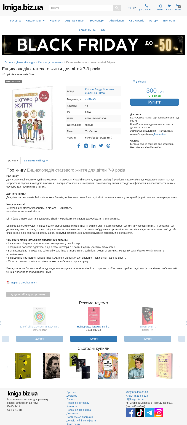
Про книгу (12, 160)
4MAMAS (90, 99)
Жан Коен (108, 89)
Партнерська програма (79, 417)
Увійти (160, 7)
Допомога (72, 413)
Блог (103, 29)
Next (179, 366)
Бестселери (96, 20)
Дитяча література (25, 62)
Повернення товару (77, 402)
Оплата (70, 399)
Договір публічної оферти (81, 420)
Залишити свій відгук (36, 160)
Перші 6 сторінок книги (24, 282)
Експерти (169, 20)
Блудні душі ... (148, 326)
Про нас (71, 392)
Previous (8, 366)
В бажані (139, 81)
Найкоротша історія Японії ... (93, 326)
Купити (154, 102)
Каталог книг (35, 20)
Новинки (54, 20)
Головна (15, 20)
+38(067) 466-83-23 (137, 392)
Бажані (169, 7)
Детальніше (159, 134)
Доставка (71, 395)
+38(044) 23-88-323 (137, 395)
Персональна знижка (78, 409)
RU (129, 8)
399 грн (93, 338)
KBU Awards (136, 20)
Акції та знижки (74, 20)
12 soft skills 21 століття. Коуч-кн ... (40, 326)
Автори (153, 20)
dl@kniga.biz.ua (135, 399)
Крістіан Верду (93, 89)
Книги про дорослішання (50, 62)
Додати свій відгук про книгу (28, 294)
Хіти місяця (116, 20)
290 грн (39, 338)
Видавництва (87, 29)
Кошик (178, 7)
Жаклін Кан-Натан (95, 92)
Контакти (71, 406)
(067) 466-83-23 (146, 7)
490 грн (147, 338)
